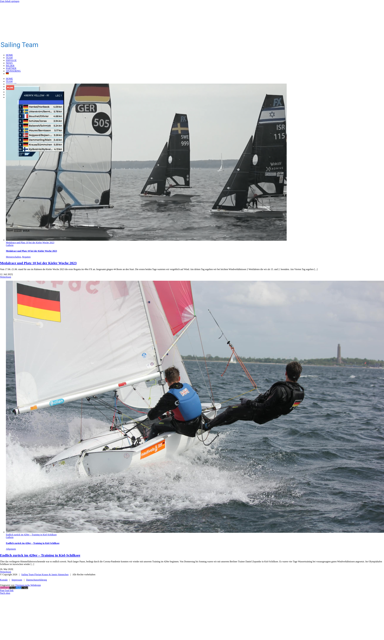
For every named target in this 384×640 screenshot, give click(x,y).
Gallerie (10, 245)
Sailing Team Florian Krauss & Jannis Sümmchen (44, 574)
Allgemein (11, 549)
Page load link (7, 590)
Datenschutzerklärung (36, 580)
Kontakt (4, 580)
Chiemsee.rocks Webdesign (28, 585)
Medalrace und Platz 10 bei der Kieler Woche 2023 (30, 242)
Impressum (17, 580)
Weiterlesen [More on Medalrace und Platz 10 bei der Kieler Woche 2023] (5, 277)
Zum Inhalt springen (9, 1)
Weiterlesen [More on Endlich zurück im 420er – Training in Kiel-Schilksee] (5, 572)
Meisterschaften (13, 257)
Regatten (26, 257)
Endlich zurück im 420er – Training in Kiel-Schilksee (31, 534)
